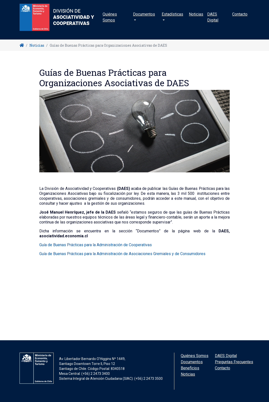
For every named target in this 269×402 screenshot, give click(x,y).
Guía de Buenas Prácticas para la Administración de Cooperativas (95, 244)
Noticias (196, 18)
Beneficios (190, 368)
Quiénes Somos (110, 21)
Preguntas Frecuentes (234, 362)
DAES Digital (212, 21)
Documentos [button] (144, 18)
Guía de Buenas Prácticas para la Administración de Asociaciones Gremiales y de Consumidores (122, 253)
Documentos (192, 362)
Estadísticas (172, 18)
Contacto (239, 18)
